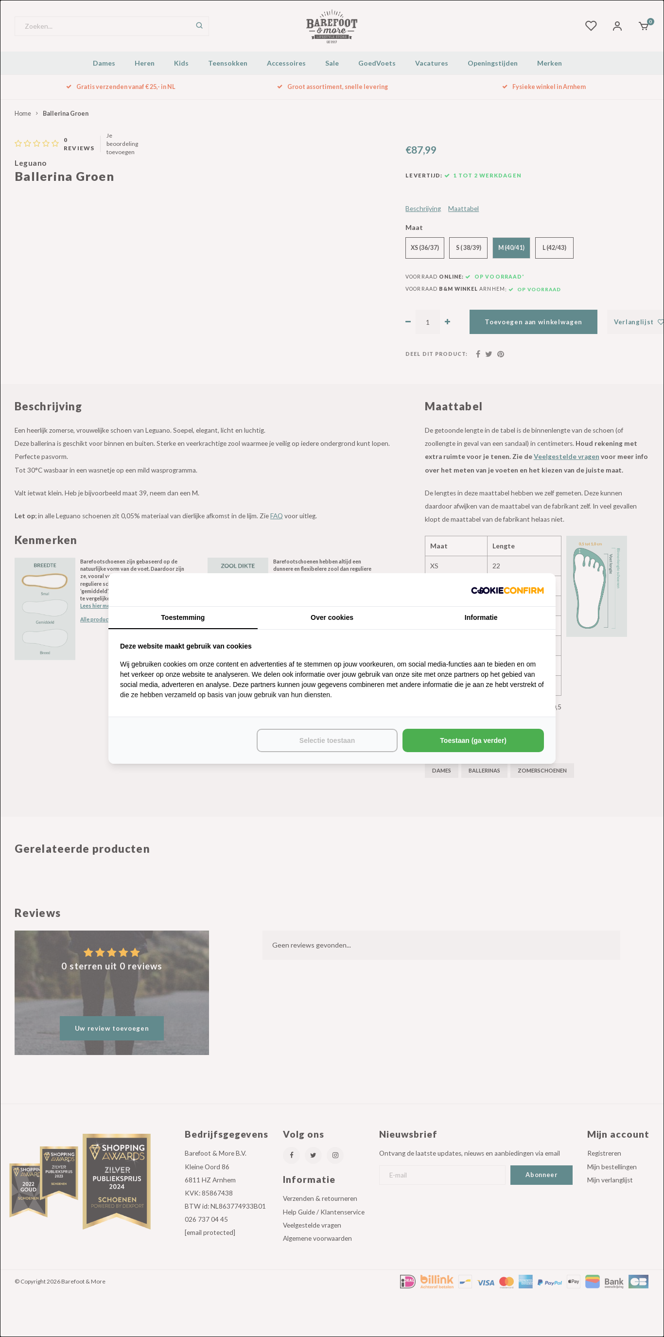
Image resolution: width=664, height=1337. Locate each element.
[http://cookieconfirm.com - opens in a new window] (507, 590)
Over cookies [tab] (332, 617)
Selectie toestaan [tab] (327, 740)
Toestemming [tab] (183, 617)
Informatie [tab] (481, 617)
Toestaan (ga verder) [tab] (473, 740)
